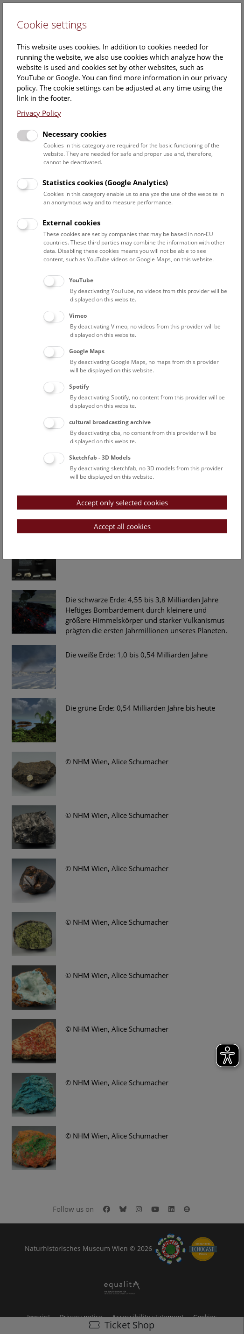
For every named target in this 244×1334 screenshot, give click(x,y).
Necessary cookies (74, 134)
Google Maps (87, 351)
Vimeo (78, 316)
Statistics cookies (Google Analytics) (105, 182)
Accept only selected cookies (122, 502)
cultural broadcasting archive (110, 422)
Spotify (79, 387)
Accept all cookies (122, 526)
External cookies (71, 222)
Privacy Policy (39, 113)
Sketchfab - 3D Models (100, 457)
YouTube (81, 280)
